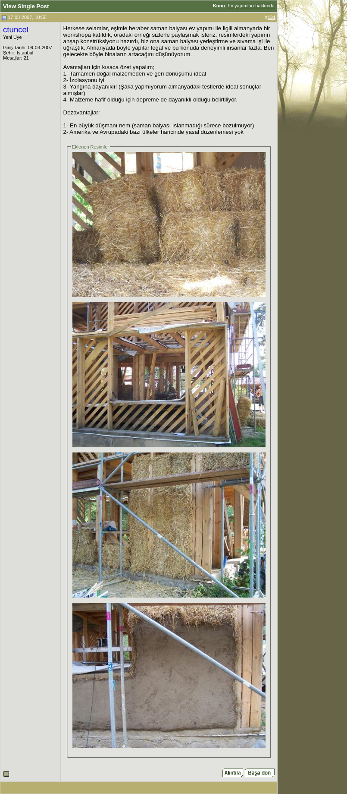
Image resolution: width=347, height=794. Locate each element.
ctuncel (15, 29)
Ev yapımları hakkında (251, 5)
